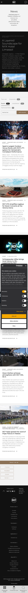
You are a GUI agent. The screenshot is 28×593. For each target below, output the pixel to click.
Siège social (14, 561)
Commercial (14, 516)
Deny (14, 326)
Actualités (14, 566)
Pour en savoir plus (8, 71)
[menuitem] (14, 583)
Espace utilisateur (14, 546)
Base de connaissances (14, 550)
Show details (20, 311)
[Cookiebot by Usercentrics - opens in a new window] (16, 266)
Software (14, 528)
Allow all (14, 316)
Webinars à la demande (14, 552)
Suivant (7, 474)
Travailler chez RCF (14, 564)
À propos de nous (14, 568)
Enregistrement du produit (14, 548)
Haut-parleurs (14, 518)
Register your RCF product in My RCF (21, 491)
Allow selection (14, 321)
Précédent (7, 470)
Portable (14, 510)
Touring (14, 512)
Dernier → (7, 478)
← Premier (7, 467)
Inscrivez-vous (13, 14)
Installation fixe (14, 514)
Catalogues (14, 527)
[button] (14, 462)
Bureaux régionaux (14, 562)
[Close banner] (25, 265)
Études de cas (14, 537)
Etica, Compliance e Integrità (14, 570)
